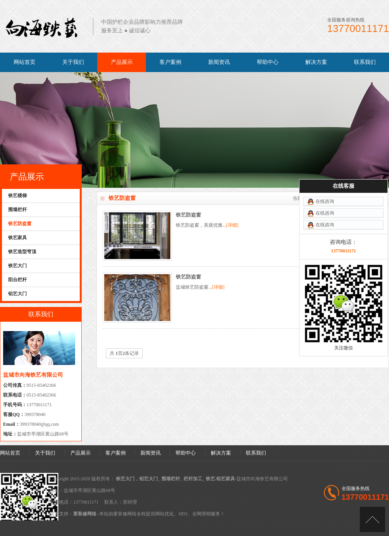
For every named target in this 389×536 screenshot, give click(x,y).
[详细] (232, 225)
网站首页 (24, 62)
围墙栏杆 (170, 478)
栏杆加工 (193, 478)
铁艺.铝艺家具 (220, 478)
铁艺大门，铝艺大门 (137, 478)
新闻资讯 (219, 62)
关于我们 (73, 62)
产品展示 (122, 62)
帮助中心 (268, 62)
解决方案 (316, 62)
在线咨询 (324, 177)
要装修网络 (84, 514)
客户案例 (170, 62)
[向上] (372, 519)
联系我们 (365, 62)
